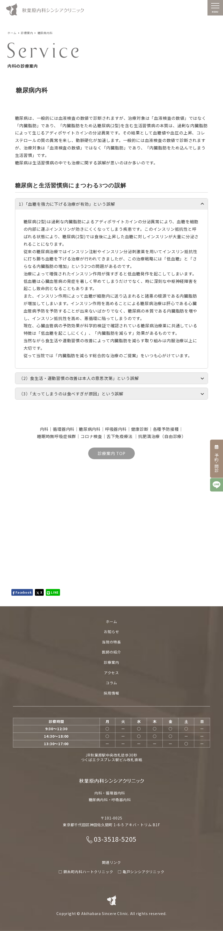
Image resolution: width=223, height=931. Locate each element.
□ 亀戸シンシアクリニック (141, 871)
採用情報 (111, 693)
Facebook (22, 592)
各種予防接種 (166, 429)
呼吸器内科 (116, 429)
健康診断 (139, 429)
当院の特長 (111, 641)
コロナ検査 (91, 436)
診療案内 (111, 662)
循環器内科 (64, 429)
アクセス (111, 672)
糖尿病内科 (90, 429)
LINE (53, 592)
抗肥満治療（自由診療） (162, 436)
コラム (111, 682)
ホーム (111, 621)
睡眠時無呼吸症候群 (56, 436)
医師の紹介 (111, 652)
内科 (44, 429)
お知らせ (111, 631)
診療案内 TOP (111, 453)
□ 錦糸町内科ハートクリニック (85, 871)
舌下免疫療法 (120, 436)
